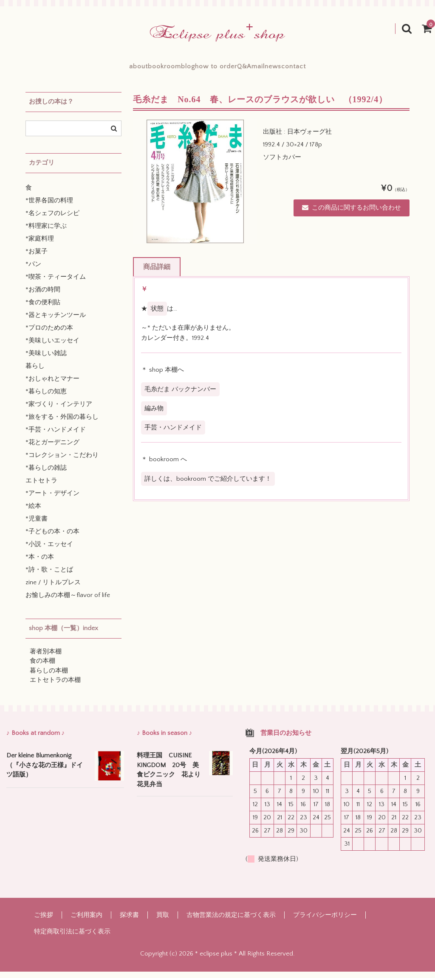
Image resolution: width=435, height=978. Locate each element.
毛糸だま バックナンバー (180, 395)
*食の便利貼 (42, 308)
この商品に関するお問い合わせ (351, 214)
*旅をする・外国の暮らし (62, 423)
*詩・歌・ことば (49, 576)
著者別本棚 (46, 657)
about (81, 69)
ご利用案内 (86, 921)
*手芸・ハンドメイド (55, 436)
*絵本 (33, 512)
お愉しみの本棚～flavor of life (67, 601)
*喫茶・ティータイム (55, 283)
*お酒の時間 (42, 296)
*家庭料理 (39, 245)
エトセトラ (41, 486)
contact (351, 69)
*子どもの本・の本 (52, 537)
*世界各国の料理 (49, 206)
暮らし (35, 372)
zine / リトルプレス (53, 588)
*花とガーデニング (52, 448)
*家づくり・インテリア (58, 410)
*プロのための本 (49, 334)
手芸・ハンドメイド (173, 433)
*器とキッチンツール (55, 321)
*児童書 (36, 525)
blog (169, 69)
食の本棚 (42, 667)
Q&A (263, 69)
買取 (162, 921)
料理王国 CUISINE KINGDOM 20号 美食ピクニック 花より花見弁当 (169, 776)
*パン (33, 270)
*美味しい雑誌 (46, 359)
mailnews (304, 69)
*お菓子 (36, 257)
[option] (195, 188)
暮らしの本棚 (49, 677)
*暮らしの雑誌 (46, 474)
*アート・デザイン (52, 499)
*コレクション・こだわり (62, 461)
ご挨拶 (43, 921)
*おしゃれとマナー (52, 385)
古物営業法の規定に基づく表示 (231, 921)
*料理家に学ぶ (46, 232)
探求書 (129, 921)
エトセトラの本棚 (55, 686)
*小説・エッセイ (49, 550)
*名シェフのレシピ (52, 219)
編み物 (154, 414)
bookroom (126, 69)
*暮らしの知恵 (46, 397)
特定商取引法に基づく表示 (72, 938)
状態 (157, 315)
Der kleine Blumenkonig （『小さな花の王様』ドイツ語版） (44, 771)
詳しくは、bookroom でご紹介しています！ (207, 485)
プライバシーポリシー (325, 921)
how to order (216, 69)
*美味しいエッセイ (52, 346)
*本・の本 (39, 563)
